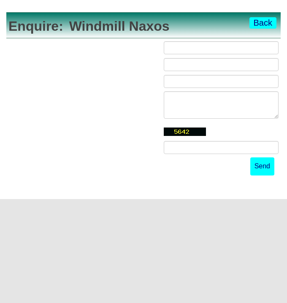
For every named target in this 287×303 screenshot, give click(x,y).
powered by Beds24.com (241, 190)
